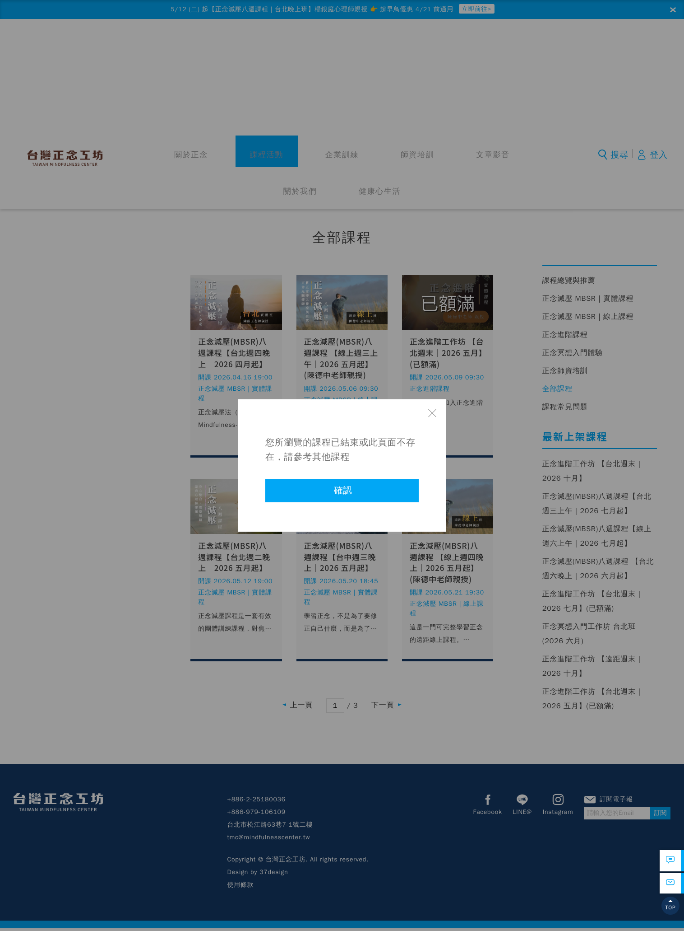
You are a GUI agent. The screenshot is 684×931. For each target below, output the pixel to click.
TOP (670, 914)
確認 (343, 490)
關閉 (432, 412)
